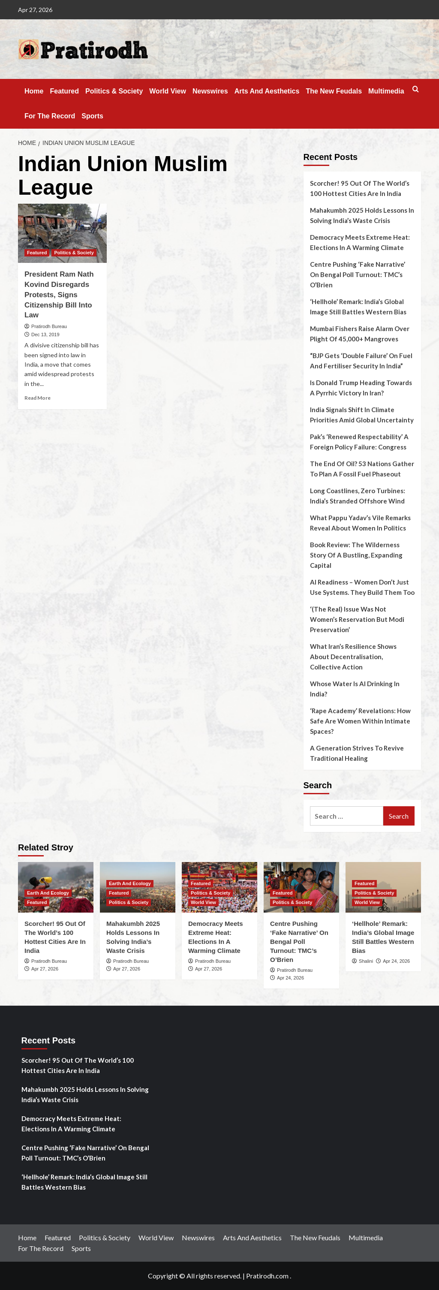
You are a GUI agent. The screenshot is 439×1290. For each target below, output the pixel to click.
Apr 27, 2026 (44, 968)
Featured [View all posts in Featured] (37, 252)
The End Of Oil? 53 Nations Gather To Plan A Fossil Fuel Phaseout (362, 469)
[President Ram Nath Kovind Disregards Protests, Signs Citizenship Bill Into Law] (62, 233)
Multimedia (386, 91)
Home (33, 91)
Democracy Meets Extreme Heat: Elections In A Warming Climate (360, 242)
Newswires (210, 91)
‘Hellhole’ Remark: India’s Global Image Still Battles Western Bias (358, 307)
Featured (64, 91)
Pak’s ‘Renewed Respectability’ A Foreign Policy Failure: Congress (359, 442)
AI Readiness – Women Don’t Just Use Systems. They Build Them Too (362, 587)
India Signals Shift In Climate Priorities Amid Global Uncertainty (362, 415)
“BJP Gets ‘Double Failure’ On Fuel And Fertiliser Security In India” (361, 361)
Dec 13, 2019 (45, 334)
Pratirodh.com (267, 1276)
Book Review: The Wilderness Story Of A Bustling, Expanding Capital (356, 555)
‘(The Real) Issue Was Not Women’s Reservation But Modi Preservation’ (357, 619)
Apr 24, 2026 (290, 977)
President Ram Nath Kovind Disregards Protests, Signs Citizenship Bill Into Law (59, 294)
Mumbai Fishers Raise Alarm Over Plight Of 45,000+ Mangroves (359, 334)
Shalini (366, 961)
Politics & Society (114, 91)
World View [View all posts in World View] (203, 902)
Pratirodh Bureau (49, 326)
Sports (92, 116)
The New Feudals (334, 91)
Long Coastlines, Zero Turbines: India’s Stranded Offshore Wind (357, 496)
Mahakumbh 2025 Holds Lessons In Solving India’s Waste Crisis (362, 215)
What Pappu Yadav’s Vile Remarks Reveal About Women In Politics (360, 523)
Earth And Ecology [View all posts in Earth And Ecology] (48, 892)
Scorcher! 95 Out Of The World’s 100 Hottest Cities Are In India (359, 188)
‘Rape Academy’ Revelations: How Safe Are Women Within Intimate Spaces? (360, 721)
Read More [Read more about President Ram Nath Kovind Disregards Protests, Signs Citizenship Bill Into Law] (37, 398)
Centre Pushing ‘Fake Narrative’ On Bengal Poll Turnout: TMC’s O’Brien (357, 274)
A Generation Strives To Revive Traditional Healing (357, 753)
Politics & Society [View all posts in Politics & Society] (73, 252)
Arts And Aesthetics (267, 91)
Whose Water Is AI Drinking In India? (355, 689)
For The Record (49, 116)
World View (167, 91)
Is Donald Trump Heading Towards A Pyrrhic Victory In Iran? (361, 388)
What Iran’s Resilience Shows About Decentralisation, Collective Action (353, 656)
